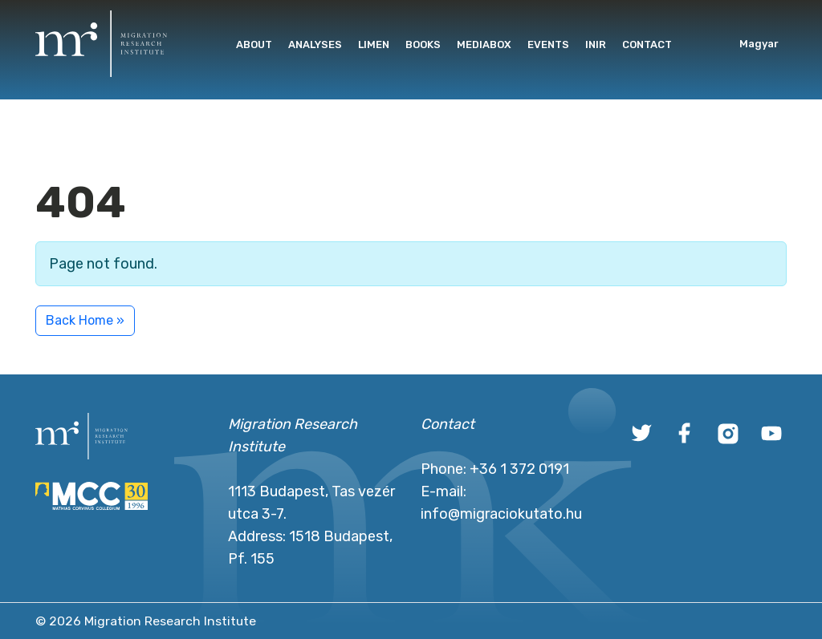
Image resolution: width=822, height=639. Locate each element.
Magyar (759, 44)
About (254, 44)
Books (423, 44)
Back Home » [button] (85, 320)
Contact (647, 44)
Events (548, 44)
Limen (373, 44)
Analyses (315, 44)
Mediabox (484, 44)
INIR (595, 44)
